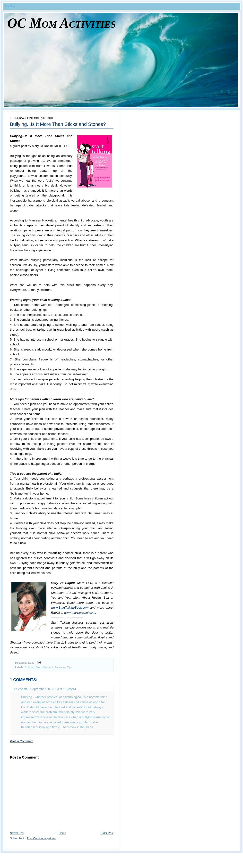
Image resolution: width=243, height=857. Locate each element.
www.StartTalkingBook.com (70, 607)
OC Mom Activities (61, 23)
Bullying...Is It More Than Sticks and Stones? (58, 124)
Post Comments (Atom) (41, 838)
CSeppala (21, 689)
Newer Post (17, 833)
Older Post (106, 833)
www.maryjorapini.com (79, 612)
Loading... (11, 6)
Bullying (30, 667)
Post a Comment (21, 741)
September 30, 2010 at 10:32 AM (53, 689)
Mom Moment (44, 667)
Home (62, 833)
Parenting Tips (63, 667)
